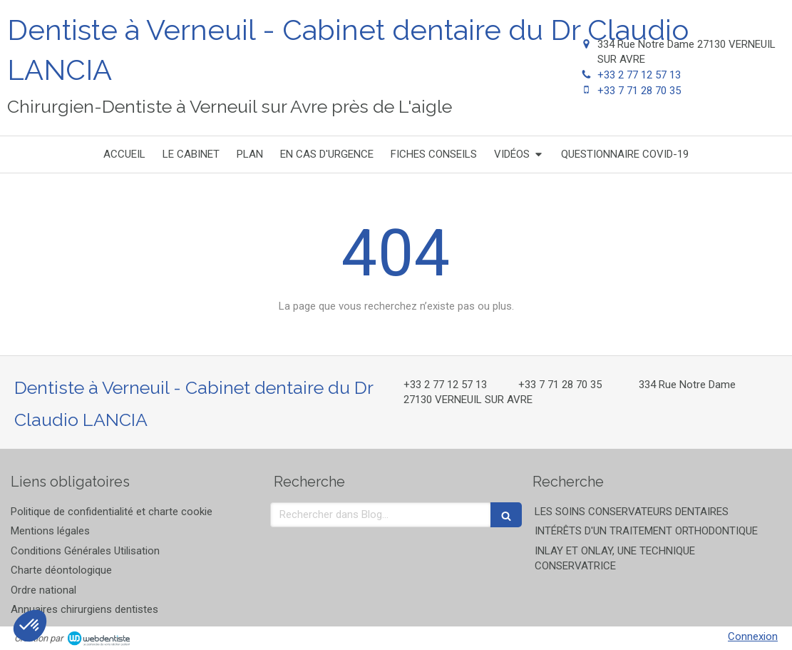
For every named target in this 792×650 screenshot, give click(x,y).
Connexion (753, 636)
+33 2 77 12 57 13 (639, 74)
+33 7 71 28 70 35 (639, 90)
